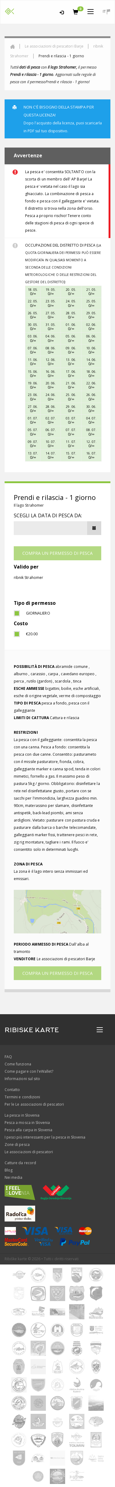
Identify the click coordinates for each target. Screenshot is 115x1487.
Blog (9, 1170)
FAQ (8, 1056)
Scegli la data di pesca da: (48, 515)
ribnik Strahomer (28, 577)
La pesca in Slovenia (22, 1115)
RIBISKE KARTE (32, 1030)
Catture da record (20, 1162)
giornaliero (38, 613)
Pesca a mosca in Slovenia (27, 1122)
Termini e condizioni (22, 1097)
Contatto (12, 1089)
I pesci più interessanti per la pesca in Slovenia (45, 1137)
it (106, 11)
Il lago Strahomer (29, 505)
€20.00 (32, 634)
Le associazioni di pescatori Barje (54, 46)
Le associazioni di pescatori (29, 1151)
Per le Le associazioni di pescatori (34, 1104)
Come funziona (18, 1064)
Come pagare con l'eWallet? (29, 1071)
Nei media (13, 1177)
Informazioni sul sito (22, 1078)
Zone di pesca (17, 1144)
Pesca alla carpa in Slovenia (28, 1129)
